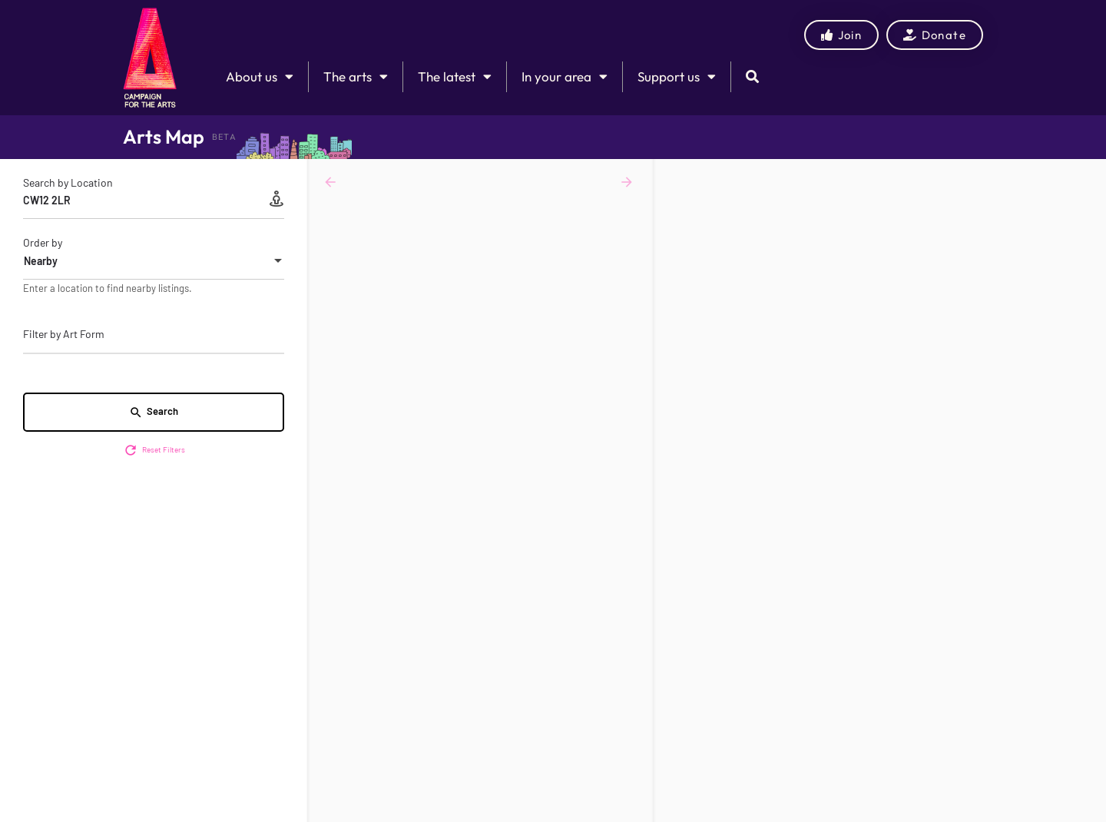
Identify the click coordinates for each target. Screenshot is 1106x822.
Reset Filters (154, 450)
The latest (455, 76)
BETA (224, 136)
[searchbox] (151, 335)
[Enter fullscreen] (1087, 230)
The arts (355, 76)
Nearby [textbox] (41, 260)
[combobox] (153, 261)
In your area (565, 76)
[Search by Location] (153, 201)
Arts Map (163, 136)
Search (153, 412)
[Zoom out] (1087, 200)
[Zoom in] (1087, 178)
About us (259, 76)
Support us (676, 76)
